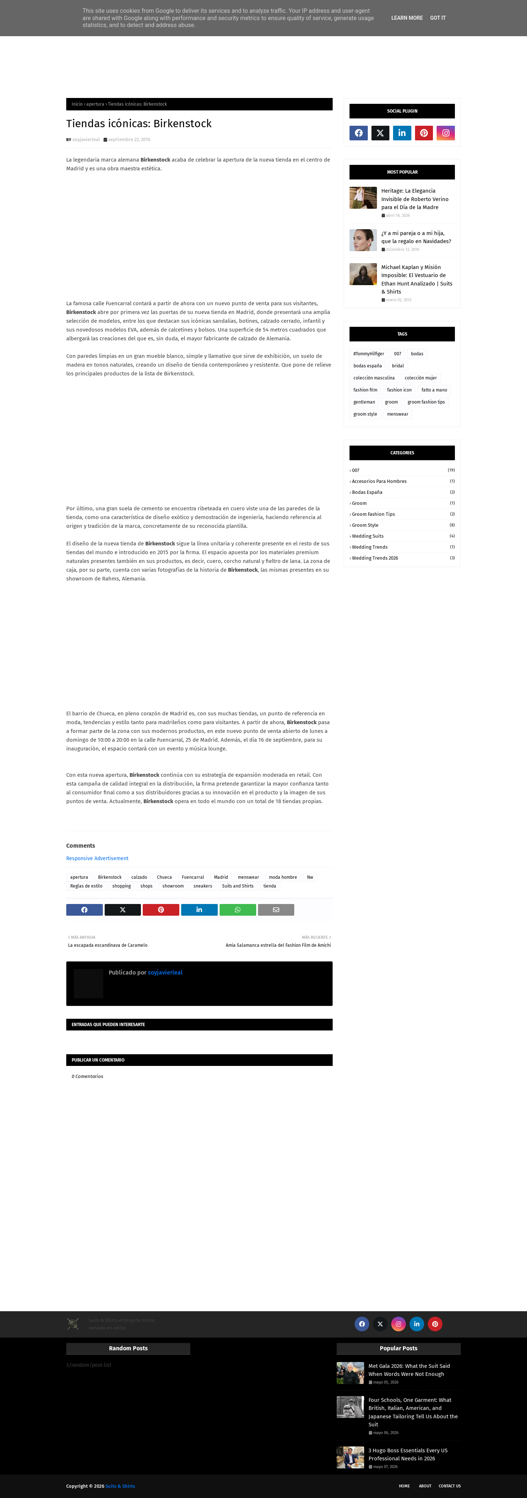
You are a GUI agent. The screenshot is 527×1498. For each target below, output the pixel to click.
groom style (365, 414)
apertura (95, 104)
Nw (310, 877)
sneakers (203, 886)
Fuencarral (193, 877)
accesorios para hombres (403, 481)
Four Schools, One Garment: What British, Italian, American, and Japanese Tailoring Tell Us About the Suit (413, 1412)
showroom (173, 886)
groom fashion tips (426, 402)
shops (147, 886)
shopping (121, 886)
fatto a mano (434, 390)
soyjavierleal (86, 139)
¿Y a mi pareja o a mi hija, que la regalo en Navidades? (416, 237)
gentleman (364, 402)
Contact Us (450, 1486)
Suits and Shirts (238, 886)
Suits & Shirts (120, 1486)
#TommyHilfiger (369, 353)
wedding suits (403, 536)
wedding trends (403, 547)
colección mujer (421, 378)
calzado (139, 877)
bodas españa (368, 365)
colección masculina (374, 378)
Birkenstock (110, 877)
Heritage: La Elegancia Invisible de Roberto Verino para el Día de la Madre (415, 199)
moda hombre (283, 877)
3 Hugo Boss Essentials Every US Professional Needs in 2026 (408, 1454)
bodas (417, 353)
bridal (398, 365)
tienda (270, 886)
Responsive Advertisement (97, 858)
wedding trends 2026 (403, 558)
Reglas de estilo (86, 886)
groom (391, 402)
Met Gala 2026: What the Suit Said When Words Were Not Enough (409, 1370)
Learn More (407, 18)
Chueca (164, 877)
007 (397, 353)
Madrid (221, 877)
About (425, 1486)
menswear (248, 877)
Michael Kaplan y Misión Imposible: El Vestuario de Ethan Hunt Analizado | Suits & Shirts (416, 279)
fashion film (365, 390)
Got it (438, 18)
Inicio (77, 104)
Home (404, 1486)
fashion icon (399, 390)
